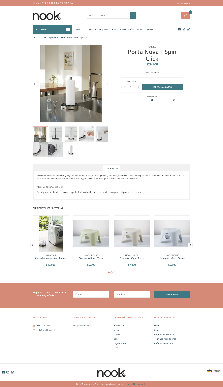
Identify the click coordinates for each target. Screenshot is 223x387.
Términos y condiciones (165, 338)
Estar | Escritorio (105, 29)
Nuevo (140, 29)
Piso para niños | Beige (132, 258)
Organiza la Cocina (56, 37)
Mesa (116, 330)
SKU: (147, 73)
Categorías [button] (52, 29)
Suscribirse (172, 294)
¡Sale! (150, 29)
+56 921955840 (44, 325)
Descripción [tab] (111, 168)
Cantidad (131, 81)
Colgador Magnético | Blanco (50, 258)
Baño (78, 29)
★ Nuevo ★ (119, 325)
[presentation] (35, 84)
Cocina (88, 29)
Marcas (117, 347)
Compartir (152, 96)
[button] (109, 272)
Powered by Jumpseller (135, 384)
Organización (126, 29)
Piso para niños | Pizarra (172, 258)
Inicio (35, 37)
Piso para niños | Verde (91, 258)
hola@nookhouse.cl (46, 330)
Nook (156, 325)
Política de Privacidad (164, 334)
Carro (156, 330)
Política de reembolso (164, 343)
